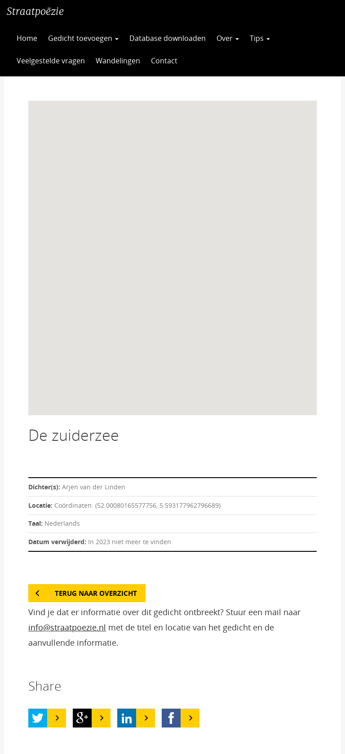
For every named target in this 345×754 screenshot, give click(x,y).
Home (27, 38)
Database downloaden (167, 38)
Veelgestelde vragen (51, 61)
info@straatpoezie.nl (67, 627)
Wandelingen (118, 61)
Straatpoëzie (35, 11)
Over (228, 38)
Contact (164, 61)
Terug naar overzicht (96, 593)
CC (205, 60)
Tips (260, 38)
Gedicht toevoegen (83, 38)
